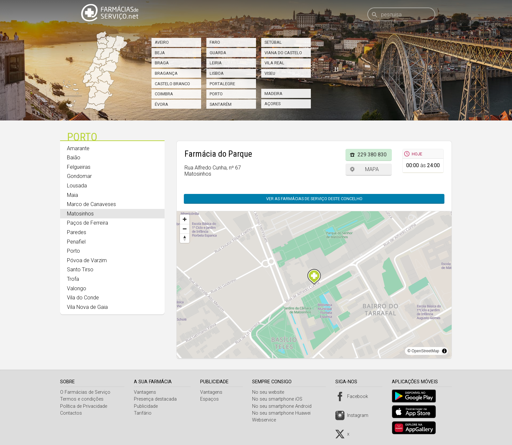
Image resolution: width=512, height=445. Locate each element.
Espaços (211, 399)
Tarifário (143, 413)
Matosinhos (80, 214)
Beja (160, 52)
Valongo (76, 288)
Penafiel (76, 242)
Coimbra (164, 93)
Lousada (77, 186)
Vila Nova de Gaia (87, 307)
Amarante (78, 148)
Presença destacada (156, 399)
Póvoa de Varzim (87, 260)
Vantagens (146, 392)
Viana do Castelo (283, 52)
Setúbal (273, 42)
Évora (161, 104)
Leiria (216, 62)
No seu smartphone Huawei (284, 413)
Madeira (273, 93)
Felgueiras (78, 167)
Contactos (71, 413)
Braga (162, 62)
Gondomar (79, 176)
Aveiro (162, 42)
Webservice (267, 420)
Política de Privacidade (83, 406)
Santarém (221, 104)
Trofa (73, 279)
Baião (73, 157)
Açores (272, 103)
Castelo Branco (172, 83)
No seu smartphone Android (284, 406)
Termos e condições (82, 399)
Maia (72, 195)
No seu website (271, 392)
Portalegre (222, 83)
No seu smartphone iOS (280, 399)
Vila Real (274, 62)
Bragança (166, 73)
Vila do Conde (83, 297)
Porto (216, 93)
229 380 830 (372, 154)
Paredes (76, 232)
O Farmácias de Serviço (85, 392)
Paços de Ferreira (87, 223)
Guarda (218, 52)
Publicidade (147, 406)
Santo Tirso (80, 269)
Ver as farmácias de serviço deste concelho (314, 198)
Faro (215, 42)
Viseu (269, 73)
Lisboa (217, 73)
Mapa (372, 169)
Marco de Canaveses (91, 204)
